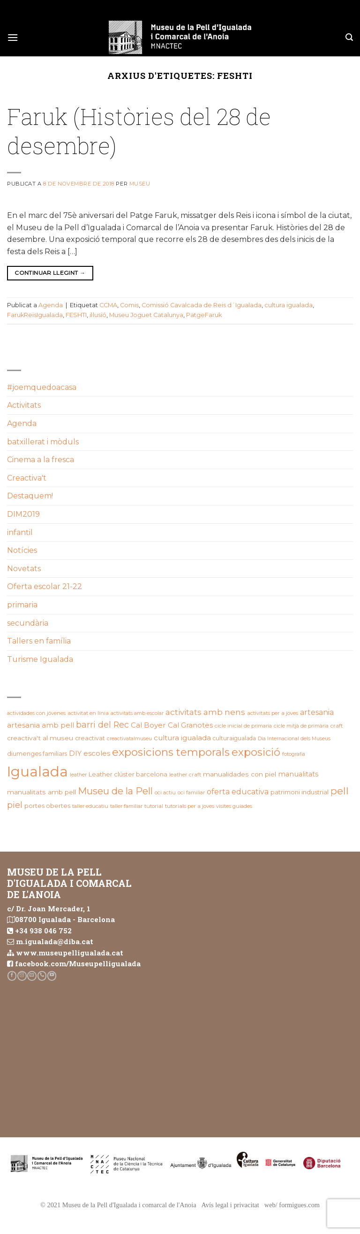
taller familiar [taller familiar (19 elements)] (126, 806)
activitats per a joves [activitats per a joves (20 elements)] (272, 713)
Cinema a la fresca (40, 459)
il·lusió (98, 314)
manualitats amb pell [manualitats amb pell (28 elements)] (41, 792)
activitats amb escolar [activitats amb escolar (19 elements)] (137, 713)
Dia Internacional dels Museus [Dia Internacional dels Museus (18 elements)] (294, 739)
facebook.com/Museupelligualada (78, 963)
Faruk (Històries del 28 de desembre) (139, 130)
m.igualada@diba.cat (54, 941)
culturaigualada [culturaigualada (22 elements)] (234, 738)
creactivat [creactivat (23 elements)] (90, 738)
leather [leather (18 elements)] (78, 775)
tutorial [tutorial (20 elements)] (153, 806)
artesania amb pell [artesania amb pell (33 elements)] (40, 725)
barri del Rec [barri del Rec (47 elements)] (102, 725)
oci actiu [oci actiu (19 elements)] (165, 792)
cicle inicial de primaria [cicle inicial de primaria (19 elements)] (243, 725)
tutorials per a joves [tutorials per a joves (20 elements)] (189, 806)
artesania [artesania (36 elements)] (317, 712)
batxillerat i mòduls (43, 441)
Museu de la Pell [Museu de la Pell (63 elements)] (115, 791)
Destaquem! (30, 495)
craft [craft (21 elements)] (336, 725)
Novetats (24, 568)
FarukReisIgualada (35, 314)
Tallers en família (39, 640)
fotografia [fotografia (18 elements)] (293, 754)
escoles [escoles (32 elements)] (96, 753)
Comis (129, 305)
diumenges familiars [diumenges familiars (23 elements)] (37, 753)
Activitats (24, 405)
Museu (139, 183)
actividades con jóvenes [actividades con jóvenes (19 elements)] (36, 713)
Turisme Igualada (40, 659)
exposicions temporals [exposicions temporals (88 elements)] (171, 752)
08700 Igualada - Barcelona (65, 919)
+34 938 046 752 (43, 930)
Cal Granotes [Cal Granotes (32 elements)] (190, 725)
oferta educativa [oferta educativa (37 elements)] (238, 791)
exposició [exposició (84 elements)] (256, 752)
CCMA (108, 305)
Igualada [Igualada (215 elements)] (37, 771)
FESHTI (76, 314)
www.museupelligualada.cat (69, 952)
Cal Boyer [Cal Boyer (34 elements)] (148, 725)
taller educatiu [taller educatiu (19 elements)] (90, 806)
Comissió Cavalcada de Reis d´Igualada (202, 305)
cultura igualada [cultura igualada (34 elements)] (182, 737)
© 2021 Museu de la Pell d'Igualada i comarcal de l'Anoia (118, 1205)
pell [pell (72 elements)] (339, 791)
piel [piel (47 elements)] (14, 805)
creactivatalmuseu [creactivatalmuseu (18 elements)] (129, 739)
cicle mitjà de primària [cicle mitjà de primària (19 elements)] (301, 725)
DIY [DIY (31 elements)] (75, 753)
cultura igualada (288, 305)
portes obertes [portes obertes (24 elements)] (47, 805)
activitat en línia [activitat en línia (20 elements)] (88, 713)
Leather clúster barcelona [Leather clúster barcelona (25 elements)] (128, 774)
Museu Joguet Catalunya (146, 314)
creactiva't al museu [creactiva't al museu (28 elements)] (40, 738)
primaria (22, 604)
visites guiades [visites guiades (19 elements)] (234, 806)
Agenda (50, 305)
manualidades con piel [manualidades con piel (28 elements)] (239, 774)
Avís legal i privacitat (230, 1205)
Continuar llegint (50, 272)
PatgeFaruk (204, 314)
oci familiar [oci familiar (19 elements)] (191, 792)
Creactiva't (26, 477)
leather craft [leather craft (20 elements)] (185, 774)
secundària (27, 623)
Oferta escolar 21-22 (44, 586)
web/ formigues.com (292, 1205)
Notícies (22, 550)
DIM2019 (23, 514)
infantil (20, 532)
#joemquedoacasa (41, 387)
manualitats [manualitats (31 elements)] (298, 774)
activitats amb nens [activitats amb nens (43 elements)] (205, 712)
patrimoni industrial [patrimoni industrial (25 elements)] (299, 792)
